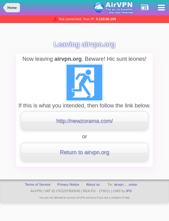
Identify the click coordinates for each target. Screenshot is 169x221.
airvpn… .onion (125, 184)
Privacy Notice (68, 184)
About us (93, 184)
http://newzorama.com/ (84, 121)
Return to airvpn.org (84, 152)
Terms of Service (37, 184)
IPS (129, 191)
